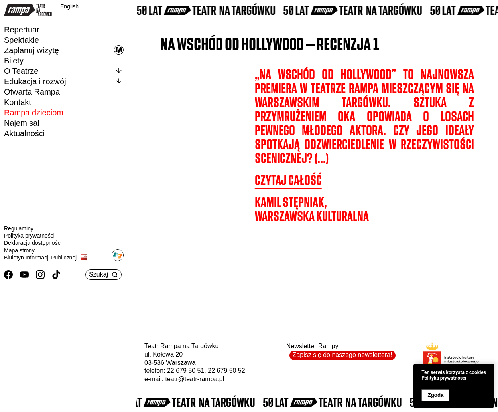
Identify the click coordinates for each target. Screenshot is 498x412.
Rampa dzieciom (33, 112)
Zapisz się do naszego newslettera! (342, 354)
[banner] (453, 386)
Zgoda (435, 395)
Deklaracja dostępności (33, 243)
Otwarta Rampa (32, 91)
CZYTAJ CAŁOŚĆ (288, 180)
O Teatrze (64, 70)
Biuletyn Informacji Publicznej (45, 257)
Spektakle (21, 40)
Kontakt (17, 102)
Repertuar (21, 29)
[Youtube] (24, 274)
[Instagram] (40, 274)
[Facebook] (8, 274)
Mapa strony (19, 250)
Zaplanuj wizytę (64, 50)
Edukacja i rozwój (64, 81)
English (69, 6)
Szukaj (103, 274)
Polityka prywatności (29, 235)
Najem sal (21, 123)
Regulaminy (18, 228)
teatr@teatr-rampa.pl (194, 379)
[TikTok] (56, 274)
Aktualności (24, 133)
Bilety (14, 60)
